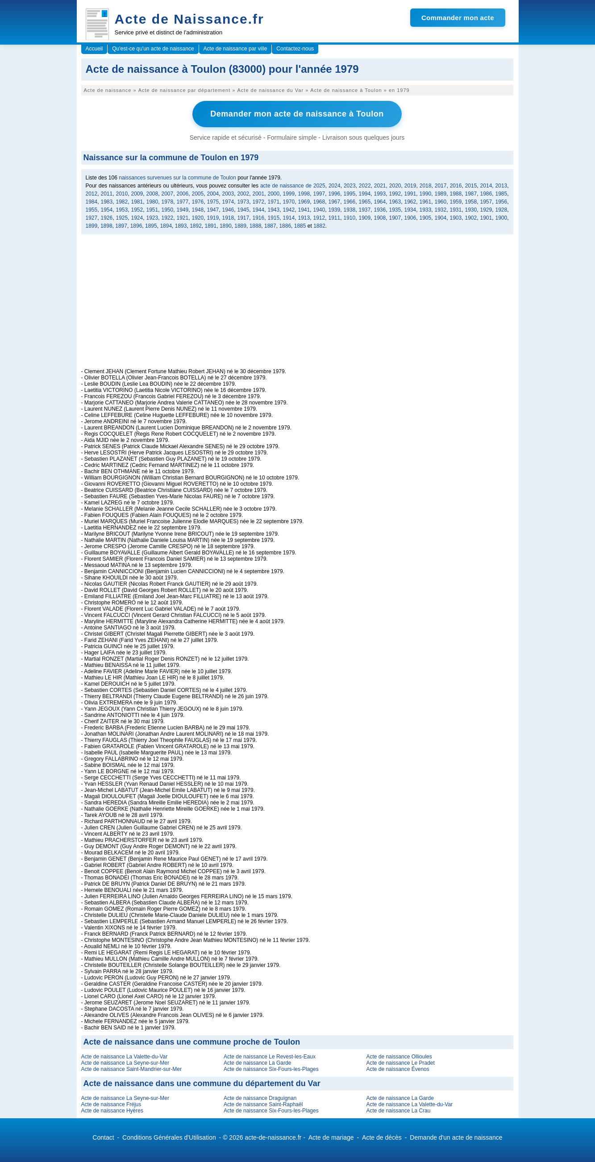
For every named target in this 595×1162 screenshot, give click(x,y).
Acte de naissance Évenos (397, 1068)
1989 (441, 193)
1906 (410, 217)
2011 (107, 193)
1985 (501, 193)
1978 (168, 201)
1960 (441, 201)
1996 (335, 193)
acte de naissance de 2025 (292, 185)
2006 (183, 193)
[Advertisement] (297, 304)
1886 (285, 225)
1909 (365, 217)
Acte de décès (382, 1136)
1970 (289, 201)
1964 (380, 201)
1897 (121, 225)
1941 (304, 209)
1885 (300, 225)
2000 (274, 193)
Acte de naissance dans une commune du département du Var (201, 1082)
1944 (259, 209)
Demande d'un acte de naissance (456, 1136)
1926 (107, 217)
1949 (183, 209)
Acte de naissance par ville (235, 49)
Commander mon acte (457, 17)
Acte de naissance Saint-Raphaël (263, 1103)
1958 (471, 201)
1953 (122, 209)
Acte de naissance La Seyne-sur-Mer (125, 1062)
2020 (395, 185)
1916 (259, 217)
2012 (92, 193)
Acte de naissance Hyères (112, 1110)
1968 (319, 201)
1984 (92, 201)
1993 (380, 193)
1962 (410, 201)
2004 (213, 193)
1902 (471, 217)
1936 (380, 209)
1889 (240, 225)
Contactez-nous (295, 49)
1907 (395, 217)
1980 (152, 201)
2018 (426, 185)
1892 (196, 225)
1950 (168, 209)
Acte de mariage (331, 1136)
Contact (103, 1136)
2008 (152, 193)
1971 (274, 201)
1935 (395, 209)
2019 (410, 185)
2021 (380, 185)
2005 (198, 193)
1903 (456, 217)
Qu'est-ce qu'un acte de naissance (153, 49)
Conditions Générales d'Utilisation (169, 1136)
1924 (137, 217)
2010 (122, 193)
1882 (319, 225)
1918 (228, 217)
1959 (456, 201)
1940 (319, 209)
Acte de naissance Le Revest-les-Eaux (270, 1056)
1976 (198, 201)
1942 (289, 209)
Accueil (94, 49)
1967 (335, 201)
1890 (226, 225)
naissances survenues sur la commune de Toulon (177, 177)
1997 (319, 193)
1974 (228, 201)
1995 (350, 193)
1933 (426, 209)
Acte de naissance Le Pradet (400, 1062)
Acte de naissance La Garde (257, 1062)
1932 (441, 209)
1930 (471, 209)
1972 (259, 201)
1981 (137, 201)
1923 (152, 217)
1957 (486, 201)
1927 (92, 217)
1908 (380, 217)
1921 (183, 217)
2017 (441, 185)
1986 (486, 193)
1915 (274, 217)
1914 (289, 217)
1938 (350, 209)
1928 (501, 209)
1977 (183, 201)
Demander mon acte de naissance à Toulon (296, 113)
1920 (198, 217)
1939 (335, 209)
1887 (270, 225)
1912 (319, 217)
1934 (410, 209)
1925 (122, 217)
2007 (168, 193)
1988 (456, 193)
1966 (350, 201)
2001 (259, 193)
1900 (501, 217)
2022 (365, 185)
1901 (486, 217)
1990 (426, 193)
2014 (486, 185)
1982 (122, 201)
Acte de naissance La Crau (398, 1110)
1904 (441, 217)
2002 (243, 193)
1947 (213, 209)
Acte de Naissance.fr (189, 19)
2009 (137, 193)
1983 (107, 201)
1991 (410, 193)
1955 (92, 209)
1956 (501, 201)
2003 (228, 193)
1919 (213, 217)
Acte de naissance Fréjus (111, 1103)
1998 (304, 193)
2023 (350, 185)
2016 (456, 185)
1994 (365, 193)
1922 (168, 217)
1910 (350, 217)
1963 (395, 201)
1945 (243, 209)
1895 (151, 225)
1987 (471, 193)
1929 (486, 209)
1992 (395, 193)
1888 (256, 225)
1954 (107, 209)
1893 (181, 225)
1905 (426, 217)
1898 (106, 225)
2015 (471, 185)
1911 (335, 217)
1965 (365, 201)
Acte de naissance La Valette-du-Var (124, 1056)
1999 (289, 193)
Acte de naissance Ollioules (399, 1056)
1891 (211, 225)
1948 (198, 209)
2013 (501, 185)
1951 (152, 209)
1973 (243, 201)
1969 (304, 201)
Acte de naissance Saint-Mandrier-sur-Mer (131, 1068)
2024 (335, 185)
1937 (365, 209)
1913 (304, 217)
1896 (136, 225)
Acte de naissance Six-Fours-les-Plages (271, 1068)
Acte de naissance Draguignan (260, 1097)
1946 (228, 209)
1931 (456, 209)
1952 (137, 209)
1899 (92, 225)
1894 (166, 225)
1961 (426, 201)
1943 (274, 209)
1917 (243, 217)
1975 (213, 201)
